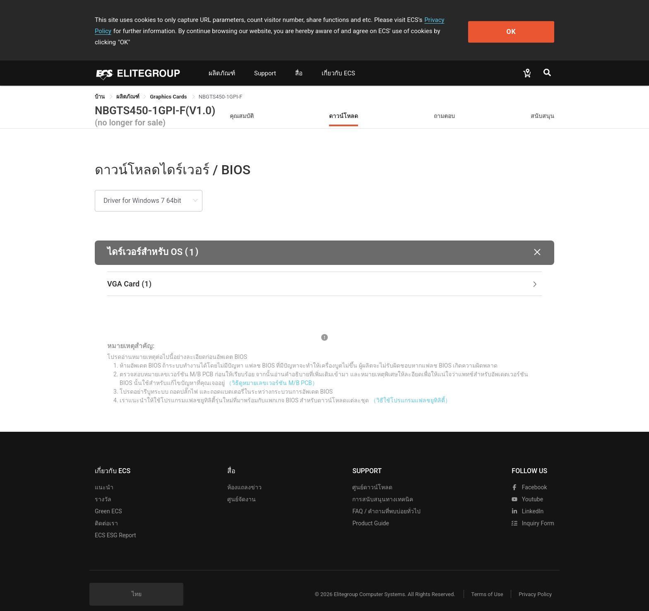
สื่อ (299, 62)
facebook (529, 476)
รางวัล (103, 488)
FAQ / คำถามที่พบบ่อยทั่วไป (386, 500)
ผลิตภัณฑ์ (222, 62)
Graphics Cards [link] (169, 85)
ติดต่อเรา (106, 512)
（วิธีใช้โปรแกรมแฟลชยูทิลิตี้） (410, 389)
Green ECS (108, 500)
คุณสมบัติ (242, 104)
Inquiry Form (533, 512)
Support (265, 62)
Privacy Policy (443, 20)
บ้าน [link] (100, 85)
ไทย (137, 583)
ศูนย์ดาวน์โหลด (372, 476)
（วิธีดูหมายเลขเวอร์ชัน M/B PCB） (271, 371)
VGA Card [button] (322, 273)
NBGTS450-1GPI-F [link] (221, 85)
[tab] (324, 273)
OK (520, 25)
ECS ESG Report (115, 524)
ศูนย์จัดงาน (241, 488)
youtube (527, 488)
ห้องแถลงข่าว (244, 476)
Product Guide (370, 512)
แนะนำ (104, 476)
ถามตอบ (444, 104)
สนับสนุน (542, 104)
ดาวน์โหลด (343, 104)
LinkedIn (527, 500)
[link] (127, 85)
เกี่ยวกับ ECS (338, 62)
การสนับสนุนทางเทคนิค (382, 488)
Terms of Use (486, 583)
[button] (324, 241)
